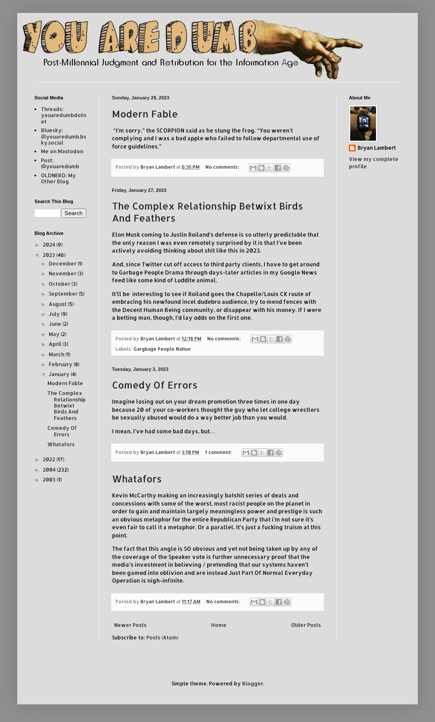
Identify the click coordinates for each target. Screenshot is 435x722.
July (55, 314)
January (60, 374)
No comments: (222, 167)
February (61, 364)
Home (219, 625)
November (63, 273)
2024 (49, 244)
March (57, 354)
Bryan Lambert (376, 148)
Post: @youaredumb (60, 163)
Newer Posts (130, 625)
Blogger (252, 683)
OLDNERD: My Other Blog (58, 178)
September (64, 293)
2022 (49, 459)
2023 (49, 255)
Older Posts (306, 625)
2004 (50, 469)
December (63, 263)
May (55, 334)
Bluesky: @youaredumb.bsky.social (63, 136)
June (55, 324)
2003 (50, 479)
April (55, 344)
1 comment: (219, 452)
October (60, 284)
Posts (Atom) (162, 637)
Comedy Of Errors (155, 385)
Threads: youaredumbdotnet (63, 115)
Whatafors (137, 478)
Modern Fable (145, 114)
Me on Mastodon (62, 151)
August (58, 304)
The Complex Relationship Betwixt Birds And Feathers (66, 405)
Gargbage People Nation (162, 349)
